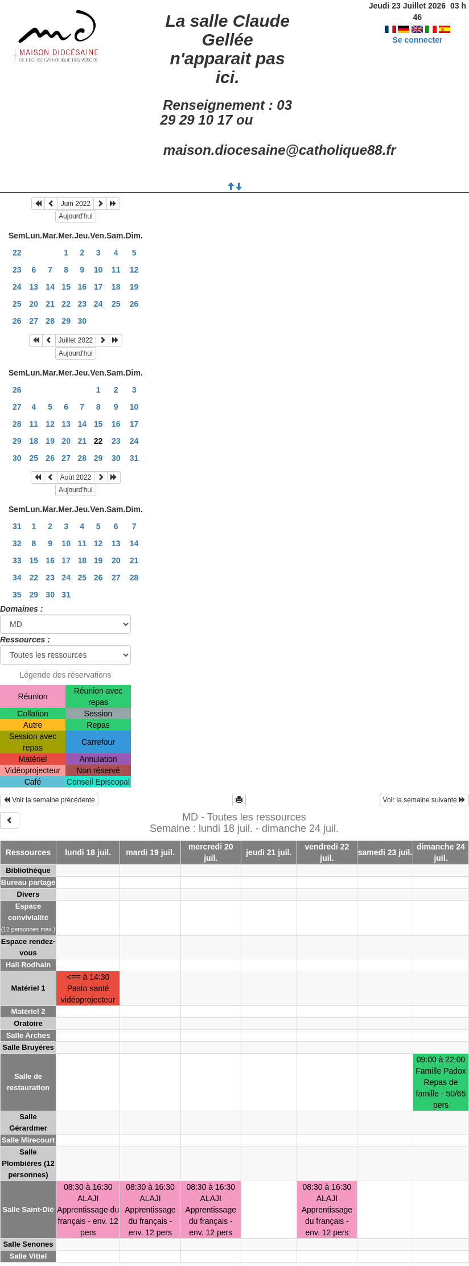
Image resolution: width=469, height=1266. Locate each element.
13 (34, 286)
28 (50, 320)
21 (50, 303)
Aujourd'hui (76, 216)
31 (134, 458)
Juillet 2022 (76, 340)
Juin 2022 (75, 204)
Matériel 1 (28, 988)
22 (17, 252)
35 (17, 594)
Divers (28, 894)
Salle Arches (28, 1035)
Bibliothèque (28, 870)
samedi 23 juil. (385, 852)
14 (50, 286)
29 (66, 320)
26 (134, 303)
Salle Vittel (28, 1256)
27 (34, 320)
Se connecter (417, 28)
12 (134, 269)
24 (17, 286)
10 (98, 269)
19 (134, 286)
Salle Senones (28, 1244)
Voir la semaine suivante (424, 800)
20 (34, 303)
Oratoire (28, 1023)
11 (116, 269)
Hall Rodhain (28, 964)
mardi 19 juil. (150, 852)
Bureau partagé (28, 882)
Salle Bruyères (28, 1047)
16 (82, 286)
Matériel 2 (28, 1011)
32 (17, 543)
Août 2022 (76, 477)
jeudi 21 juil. (268, 852)
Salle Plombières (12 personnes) (28, 1163)
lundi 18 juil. (88, 852)
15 (66, 286)
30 (82, 320)
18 (116, 286)
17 (98, 286)
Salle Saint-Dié (28, 1209)
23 (17, 269)
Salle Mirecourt (28, 1140)
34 (17, 577)
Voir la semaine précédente (49, 800)
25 (17, 303)
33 (17, 560)
